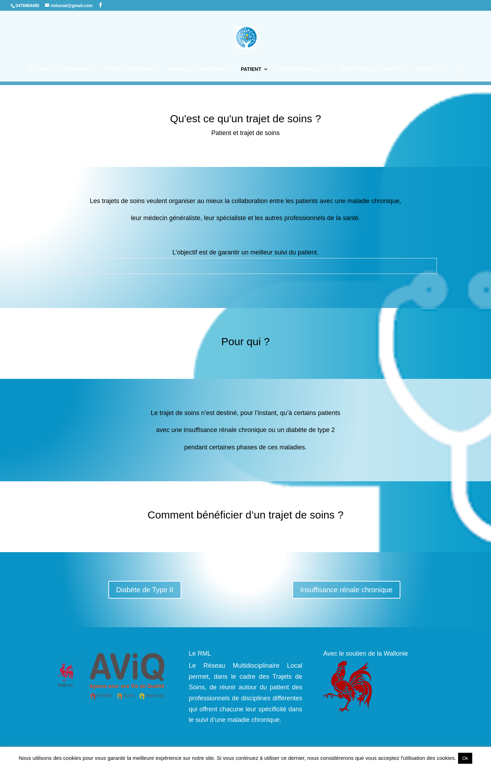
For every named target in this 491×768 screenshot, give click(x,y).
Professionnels (301, 69)
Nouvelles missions (196, 69)
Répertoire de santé (369, 69)
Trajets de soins (128, 69)
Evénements (77, 69)
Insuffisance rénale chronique (346, 590)
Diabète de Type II (144, 590)
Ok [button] (465, 758)
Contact (427, 69)
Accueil (40, 69)
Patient (251, 69)
